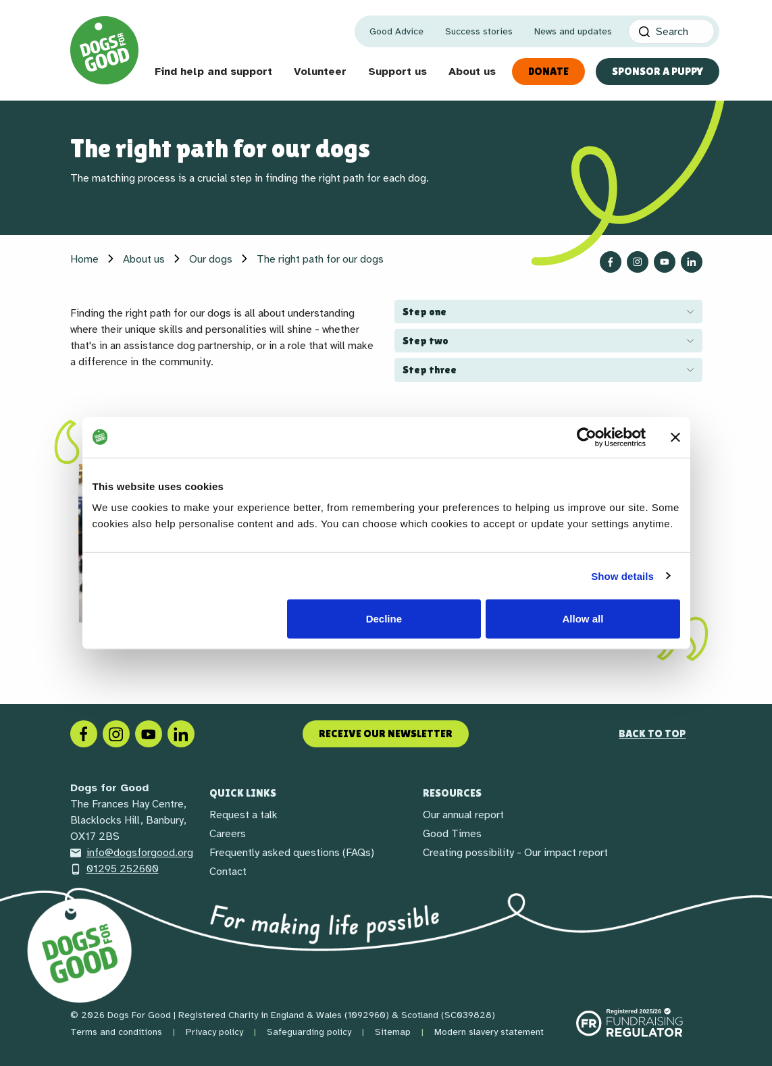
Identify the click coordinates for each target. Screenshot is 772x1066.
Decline (384, 618)
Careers (227, 834)
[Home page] (104, 50)
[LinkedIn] (181, 733)
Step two (425, 340)
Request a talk (243, 815)
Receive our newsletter (386, 733)
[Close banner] (675, 437)
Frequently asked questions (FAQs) (291, 852)
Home (84, 259)
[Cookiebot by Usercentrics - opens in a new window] (586, 437)
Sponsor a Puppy (657, 71)
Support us (397, 71)
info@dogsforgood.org (131, 852)
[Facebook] (83, 733)
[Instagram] (116, 733)
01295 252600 (114, 869)
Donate (548, 71)
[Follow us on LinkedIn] (691, 262)
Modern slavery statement (489, 1032)
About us (472, 71)
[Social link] (148, 733)
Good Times (452, 834)
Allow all (583, 618)
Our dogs (210, 259)
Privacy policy (214, 1032)
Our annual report (463, 815)
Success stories (479, 31)
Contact (228, 871)
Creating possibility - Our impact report (515, 852)
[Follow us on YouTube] (664, 262)
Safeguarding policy (309, 1032)
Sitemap (393, 1032)
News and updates (573, 31)
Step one (424, 311)
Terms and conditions (116, 1032)
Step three (430, 369)
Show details (622, 575)
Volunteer (320, 71)
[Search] (671, 31)
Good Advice (396, 31)
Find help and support (213, 71)
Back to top (652, 733)
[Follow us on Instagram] (637, 262)
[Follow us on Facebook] (610, 262)
